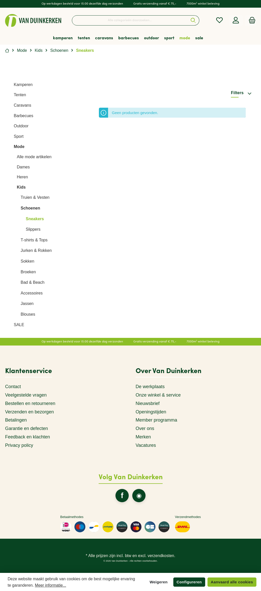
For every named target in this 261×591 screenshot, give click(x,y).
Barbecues (23, 116)
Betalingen (16, 420)
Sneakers (35, 219)
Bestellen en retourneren (30, 403)
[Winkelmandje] (250, 20)
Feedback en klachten (27, 436)
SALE (19, 325)
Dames (23, 167)
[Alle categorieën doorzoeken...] (130, 20)
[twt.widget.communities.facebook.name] (122, 495)
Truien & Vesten (35, 197)
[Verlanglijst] (219, 20)
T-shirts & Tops (34, 240)
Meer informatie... (50, 585)
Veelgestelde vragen (26, 395)
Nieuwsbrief (148, 403)
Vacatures (146, 445)
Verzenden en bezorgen (29, 411)
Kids (21, 187)
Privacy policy (19, 445)
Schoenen (30, 208)
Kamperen (23, 84)
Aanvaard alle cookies (232, 582)
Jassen (27, 303)
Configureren (189, 582)
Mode (19, 146)
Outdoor (21, 126)
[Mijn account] (236, 20)
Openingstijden (151, 411)
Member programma (156, 420)
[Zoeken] (193, 20)
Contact (13, 386)
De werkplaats (150, 386)
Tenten (20, 95)
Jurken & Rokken (36, 250)
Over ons (145, 428)
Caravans (22, 105)
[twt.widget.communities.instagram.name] (139, 495)
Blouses (28, 314)
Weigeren (158, 582)
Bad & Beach (32, 282)
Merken (143, 436)
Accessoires (32, 293)
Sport (18, 136)
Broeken (28, 272)
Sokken (27, 261)
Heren (22, 177)
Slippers (33, 229)
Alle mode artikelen (34, 157)
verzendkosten (161, 555)
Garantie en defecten (26, 428)
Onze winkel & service (158, 395)
